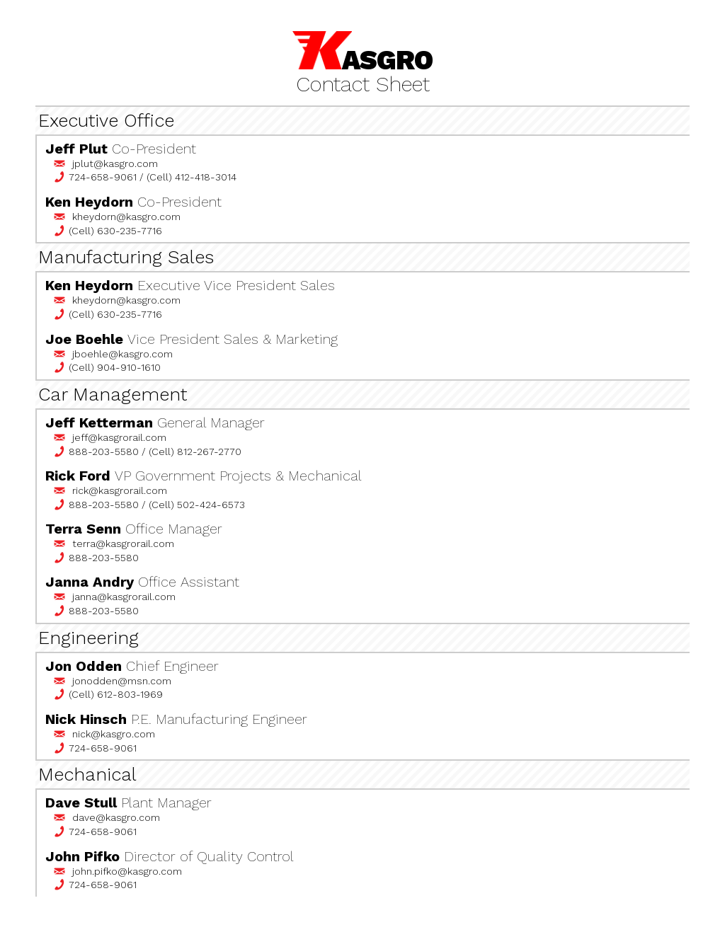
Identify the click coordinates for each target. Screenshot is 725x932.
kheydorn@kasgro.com (126, 216)
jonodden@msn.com (121, 680)
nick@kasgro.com (113, 734)
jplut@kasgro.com (115, 163)
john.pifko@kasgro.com (127, 871)
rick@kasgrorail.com (119, 490)
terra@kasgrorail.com (123, 543)
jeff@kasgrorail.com (119, 437)
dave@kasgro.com (116, 817)
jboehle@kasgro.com (122, 353)
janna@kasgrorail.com (124, 596)
